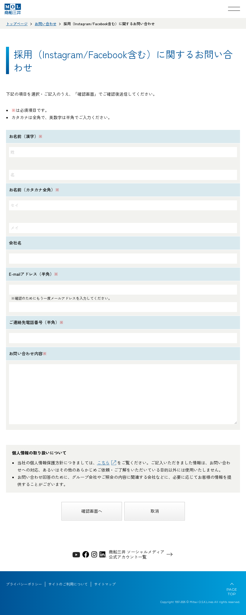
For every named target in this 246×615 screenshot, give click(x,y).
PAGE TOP (232, 591)
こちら (103, 463)
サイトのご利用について (68, 584)
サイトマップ (105, 584)
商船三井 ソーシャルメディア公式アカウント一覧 (136, 554)
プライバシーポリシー (24, 584)
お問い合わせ (45, 23)
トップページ (17, 23)
